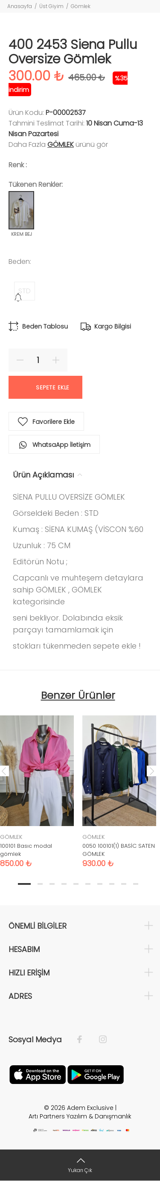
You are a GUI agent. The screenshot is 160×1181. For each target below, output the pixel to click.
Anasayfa (19, 6)
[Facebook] (83, 1039)
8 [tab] (111, 884)
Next (152, 771)
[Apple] (38, 1073)
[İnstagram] (98, 1039)
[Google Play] (96, 1073)
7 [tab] (99, 884)
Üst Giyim (51, 6)
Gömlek (80, 6)
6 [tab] (87, 884)
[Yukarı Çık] (80, 1165)
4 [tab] (64, 884)
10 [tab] (135, 884)
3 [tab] (52, 884)
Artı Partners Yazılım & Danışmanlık (80, 1116)
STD (24, 291)
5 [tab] (76, 884)
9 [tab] (123, 884)
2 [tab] (40, 884)
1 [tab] (24, 884)
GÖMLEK (60, 144)
